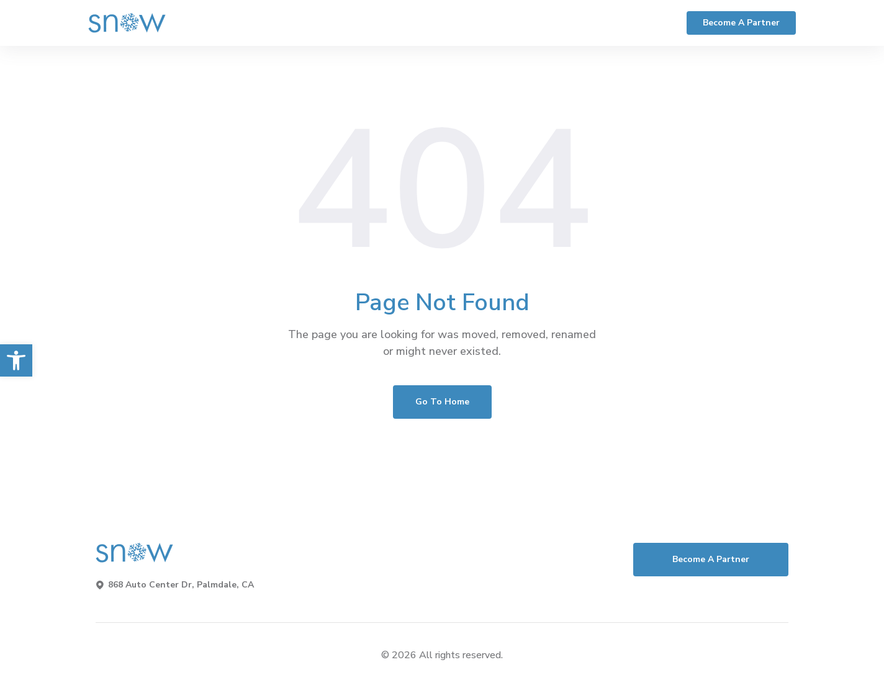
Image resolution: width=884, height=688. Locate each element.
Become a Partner (741, 23)
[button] (16, 360)
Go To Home (442, 402)
